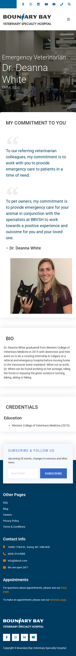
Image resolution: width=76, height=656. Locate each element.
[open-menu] (68, 19)
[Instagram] (15, 637)
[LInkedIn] (24, 637)
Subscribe (53, 473)
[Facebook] (6, 637)
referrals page (58, 599)
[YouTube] (33, 637)
